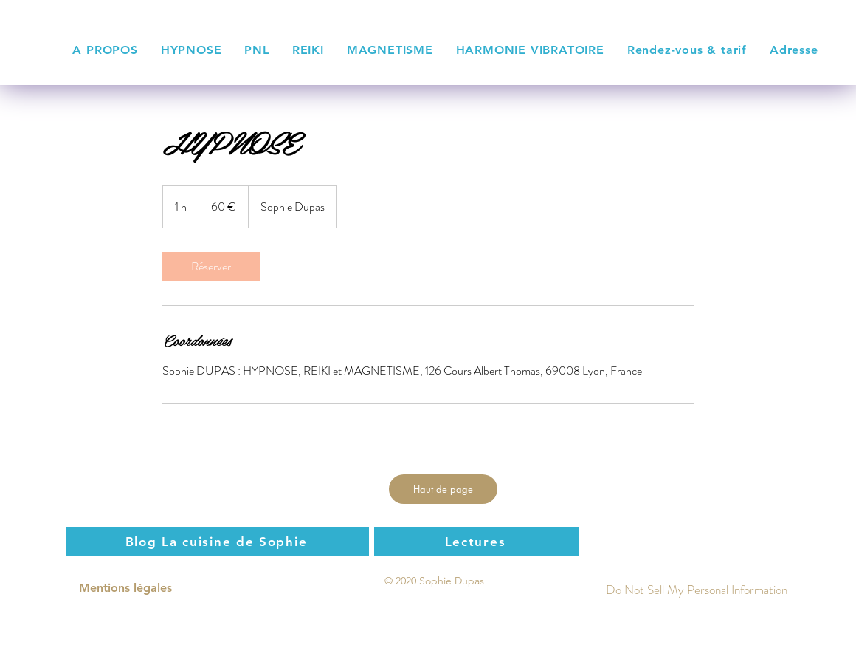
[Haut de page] (443, 489)
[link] (211, 266)
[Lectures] (476, 541)
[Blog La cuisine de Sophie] (217, 541)
